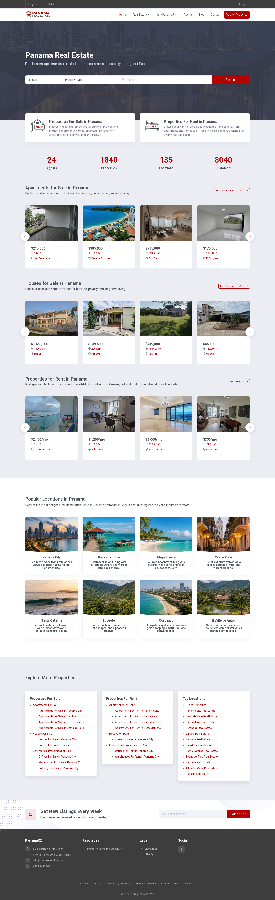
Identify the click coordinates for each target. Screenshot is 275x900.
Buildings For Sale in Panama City (58, 768)
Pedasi (36, 353)
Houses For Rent (119, 733)
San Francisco (40, 258)
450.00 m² (210, 348)
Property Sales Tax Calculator (105, 848)
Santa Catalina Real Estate (202, 750)
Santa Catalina (51, 620)
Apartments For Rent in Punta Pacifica (138, 722)
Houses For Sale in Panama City (58, 739)
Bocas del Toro (109, 557)
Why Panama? (167, 14)
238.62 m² (95, 348)
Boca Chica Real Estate (199, 745)
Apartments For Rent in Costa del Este (138, 727)
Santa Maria (154, 449)
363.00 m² (153, 253)
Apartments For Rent (122, 704)
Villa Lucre (95, 449)
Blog (201, 14)
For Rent (97, 883)
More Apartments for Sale (232, 190)
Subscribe (239, 814)
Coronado (166, 620)
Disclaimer (148, 848)
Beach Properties (196, 704)
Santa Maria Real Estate (200, 722)
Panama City (52, 557)
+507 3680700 (37, 866)
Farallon (152, 353)
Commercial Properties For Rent (128, 745)
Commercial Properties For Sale (52, 750)
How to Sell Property (145, 883)
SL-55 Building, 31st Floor (44, 848)
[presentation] (25, 236)
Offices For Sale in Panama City (58, 756)
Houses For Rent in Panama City (134, 739)
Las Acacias (211, 449)
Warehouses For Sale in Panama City (61, 762)
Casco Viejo (223, 557)
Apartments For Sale (45, 704)
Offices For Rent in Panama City (134, 750)
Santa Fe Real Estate (198, 762)
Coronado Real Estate (199, 727)
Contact (215, 14)
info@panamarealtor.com (44, 860)
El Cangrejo (211, 258)
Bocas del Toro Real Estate (202, 756)
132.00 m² (210, 253)
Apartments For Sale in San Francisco (61, 716)
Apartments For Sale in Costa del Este (61, 727)
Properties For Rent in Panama (190, 121)
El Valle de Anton (223, 620)
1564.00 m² (153, 348)
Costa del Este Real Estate (201, 716)
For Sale (83, 883)
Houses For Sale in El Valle (54, 745)
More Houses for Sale (234, 286)
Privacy (146, 854)
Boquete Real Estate (198, 739)
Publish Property (236, 14)
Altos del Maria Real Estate (202, 768)
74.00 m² (209, 444)
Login (242, 4)
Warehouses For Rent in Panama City (137, 756)
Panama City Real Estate (200, 710)
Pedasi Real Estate (197, 773)
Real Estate (141, 14)
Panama (94, 353)
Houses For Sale (42, 733)
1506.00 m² (38, 348)
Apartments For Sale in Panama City (60, 710)
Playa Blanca (166, 557)
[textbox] (91, 80)
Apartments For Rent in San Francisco (137, 716)
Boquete (109, 620)
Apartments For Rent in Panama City (137, 710)
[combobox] (44, 79)
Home (123, 14)
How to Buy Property (118, 883)
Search (231, 80)
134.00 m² (38, 253)
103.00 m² (95, 253)
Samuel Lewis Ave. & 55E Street (52, 854)
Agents (188, 14)
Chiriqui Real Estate (197, 733)
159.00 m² (38, 444)
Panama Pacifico (99, 258)
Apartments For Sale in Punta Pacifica (61, 722)
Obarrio (208, 353)
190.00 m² (153, 444)
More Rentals (238, 381)
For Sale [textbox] (32, 79)
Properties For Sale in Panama (75, 121)
